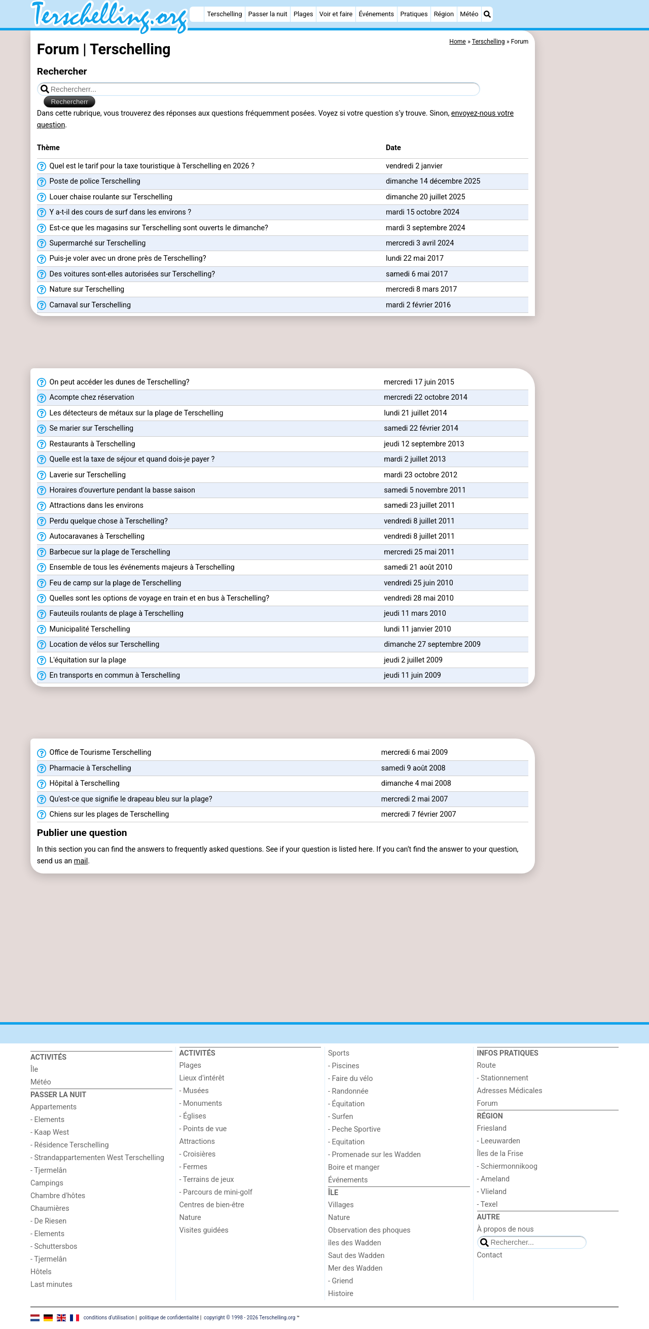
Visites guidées (204, 1230)
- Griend (340, 1281)
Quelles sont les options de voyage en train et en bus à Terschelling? (153, 598)
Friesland (492, 1128)
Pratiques (413, 14)
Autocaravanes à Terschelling (91, 536)
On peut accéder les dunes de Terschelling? (113, 382)
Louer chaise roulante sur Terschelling (104, 197)
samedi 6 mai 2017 (417, 274)
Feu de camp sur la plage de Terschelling (109, 583)
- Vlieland (492, 1191)
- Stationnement (502, 1078)
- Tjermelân (48, 1170)
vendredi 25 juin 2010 (418, 583)
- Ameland (493, 1179)
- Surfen (340, 1116)
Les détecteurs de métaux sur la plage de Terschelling (130, 413)
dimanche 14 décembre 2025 (433, 181)
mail (81, 861)
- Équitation (346, 1104)
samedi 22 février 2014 (421, 428)
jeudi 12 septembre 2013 (424, 444)
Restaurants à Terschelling (86, 444)
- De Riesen (48, 1221)
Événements (376, 14)
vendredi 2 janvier (414, 166)
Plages (303, 14)
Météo (469, 14)
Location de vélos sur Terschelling (98, 644)
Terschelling (224, 14)
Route (486, 1065)
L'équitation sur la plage (81, 660)
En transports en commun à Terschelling (108, 675)
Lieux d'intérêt (202, 1078)
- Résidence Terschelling (69, 1145)
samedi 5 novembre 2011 (425, 490)
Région (444, 14)
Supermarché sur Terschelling (91, 243)
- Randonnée (348, 1091)
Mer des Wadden (355, 1268)
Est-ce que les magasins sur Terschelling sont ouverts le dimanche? (152, 228)
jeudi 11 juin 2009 (412, 675)
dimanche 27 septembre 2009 (432, 644)
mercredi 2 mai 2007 (414, 799)
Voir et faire (335, 14)
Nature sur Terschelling (80, 289)
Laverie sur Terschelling (81, 475)
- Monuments (201, 1103)
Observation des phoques (369, 1230)
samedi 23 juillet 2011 (419, 505)
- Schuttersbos (54, 1246)
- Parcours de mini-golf (216, 1192)
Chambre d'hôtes (57, 1196)
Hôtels (41, 1272)
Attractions (197, 1141)
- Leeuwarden (499, 1141)
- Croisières (197, 1154)
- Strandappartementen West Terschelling (97, 1157)
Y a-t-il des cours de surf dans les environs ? (114, 212)
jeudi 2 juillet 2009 (413, 660)
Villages (341, 1205)
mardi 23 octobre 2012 (420, 475)
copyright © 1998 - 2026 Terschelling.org (249, 1317)
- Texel (487, 1204)
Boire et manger (354, 1167)
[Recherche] (487, 14)
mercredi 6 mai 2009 (414, 752)
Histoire (340, 1293)
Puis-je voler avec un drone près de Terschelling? (121, 258)
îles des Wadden (354, 1243)
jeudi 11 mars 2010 (415, 613)
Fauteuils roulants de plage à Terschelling (110, 613)
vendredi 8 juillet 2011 (419, 521)
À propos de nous (505, 1229)
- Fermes (193, 1167)
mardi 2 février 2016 (418, 305)
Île (34, 1069)
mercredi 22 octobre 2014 (425, 397)
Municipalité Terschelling (83, 629)
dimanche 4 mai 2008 (416, 783)
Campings (46, 1183)
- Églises (192, 1116)
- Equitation (346, 1142)
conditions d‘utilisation (109, 1317)
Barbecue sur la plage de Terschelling (103, 552)
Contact (489, 1255)
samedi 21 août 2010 (418, 567)
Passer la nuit (267, 14)
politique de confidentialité (169, 1317)
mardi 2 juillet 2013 (415, 459)
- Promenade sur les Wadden (374, 1154)
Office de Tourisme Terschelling (94, 752)
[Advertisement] (578, 264)
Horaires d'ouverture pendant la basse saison (116, 490)
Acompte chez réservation (85, 397)
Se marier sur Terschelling (85, 428)
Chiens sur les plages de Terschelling (103, 814)
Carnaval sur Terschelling (84, 305)
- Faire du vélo (350, 1078)
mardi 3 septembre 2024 (425, 228)
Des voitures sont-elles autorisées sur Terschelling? (126, 274)
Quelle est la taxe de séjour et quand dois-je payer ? (126, 459)
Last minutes (51, 1284)
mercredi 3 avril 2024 (420, 243)
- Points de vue (203, 1129)
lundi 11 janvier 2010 (417, 629)
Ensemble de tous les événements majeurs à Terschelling (136, 567)
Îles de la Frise (500, 1153)
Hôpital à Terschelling (78, 783)
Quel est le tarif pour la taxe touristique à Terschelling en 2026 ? (146, 166)
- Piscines (343, 1066)
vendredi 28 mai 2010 (419, 598)
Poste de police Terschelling (88, 181)
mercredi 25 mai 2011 (419, 552)
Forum (487, 1103)
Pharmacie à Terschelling (84, 768)
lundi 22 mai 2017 (415, 258)
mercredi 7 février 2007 (418, 814)
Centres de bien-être (211, 1205)
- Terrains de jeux (206, 1179)
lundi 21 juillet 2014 (415, 413)
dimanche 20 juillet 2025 (425, 197)
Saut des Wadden (356, 1255)
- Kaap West (49, 1132)
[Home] (197, 14)
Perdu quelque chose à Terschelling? (102, 521)
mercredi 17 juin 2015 (419, 382)
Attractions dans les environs (90, 505)
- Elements (47, 1119)
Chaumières (49, 1208)
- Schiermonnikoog (507, 1166)
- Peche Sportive (354, 1129)
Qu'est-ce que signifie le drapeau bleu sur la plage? (124, 799)
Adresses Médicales (510, 1091)
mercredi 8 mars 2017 (421, 289)
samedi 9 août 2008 (413, 768)
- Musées (194, 1091)
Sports (338, 1053)
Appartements (53, 1107)
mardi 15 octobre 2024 (422, 212)
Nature (190, 1217)
